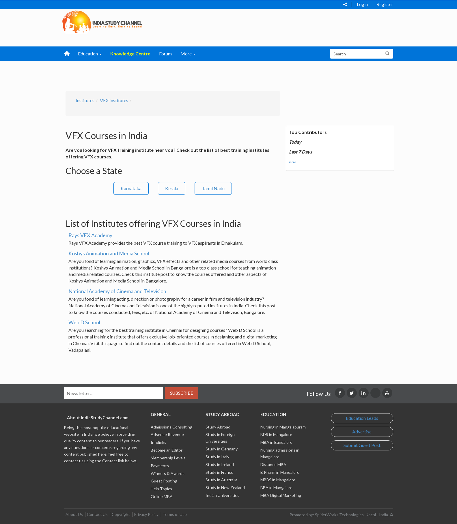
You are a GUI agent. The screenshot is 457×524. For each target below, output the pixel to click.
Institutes (85, 100)
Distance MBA (273, 464)
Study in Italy (217, 456)
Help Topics (161, 488)
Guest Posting (164, 480)
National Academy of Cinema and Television (117, 291)
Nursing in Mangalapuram (283, 426)
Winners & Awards (167, 473)
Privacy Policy (146, 514)
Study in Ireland (220, 464)
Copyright (121, 514)
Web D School (84, 322)
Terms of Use (175, 514)
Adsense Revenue (167, 434)
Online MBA (162, 496)
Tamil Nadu (213, 188)
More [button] (187, 53)
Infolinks (158, 442)
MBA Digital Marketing (280, 495)
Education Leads (362, 418)
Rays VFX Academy (90, 235)
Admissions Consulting (171, 426)
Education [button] (90, 53)
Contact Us (97, 514)
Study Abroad (218, 426)
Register (384, 4)
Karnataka (131, 188)
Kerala (171, 188)
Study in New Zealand (225, 487)
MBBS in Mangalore (277, 479)
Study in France (219, 472)
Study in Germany (222, 448)
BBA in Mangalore (276, 487)
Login (362, 4)
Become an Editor (166, 450)
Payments (160, 465)
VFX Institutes (114, 100)
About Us (74, 514)
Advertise (362, 431)
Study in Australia (221, 479)
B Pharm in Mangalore (279, 472)
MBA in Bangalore (276, 442)
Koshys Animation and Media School (108, 253)
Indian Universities (222, 495)
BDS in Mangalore (276, 434)
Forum (165, 53)
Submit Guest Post (362, 445)
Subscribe (181, 393)
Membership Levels (168, 457)
